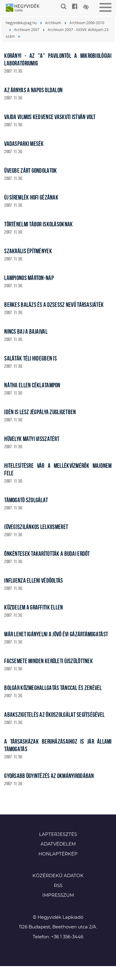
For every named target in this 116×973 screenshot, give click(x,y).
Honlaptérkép (58, 854)
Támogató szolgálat (26, 499)
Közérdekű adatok (58, 876)
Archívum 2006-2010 (86, 22)
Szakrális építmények (28, 250)
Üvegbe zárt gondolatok (30, 170)
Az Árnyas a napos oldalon (33, 90)
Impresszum (58, 895)
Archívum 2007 (26, 29)
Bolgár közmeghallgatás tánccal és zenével (53, 687)
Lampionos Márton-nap (29, 277)
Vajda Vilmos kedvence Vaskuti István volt (49, 116)
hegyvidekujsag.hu (21, 22)
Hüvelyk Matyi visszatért (31, 438)
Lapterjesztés (58, 834)
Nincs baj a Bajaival (25, 331)
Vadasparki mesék (24, 143)
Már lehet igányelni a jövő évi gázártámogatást (56, 634)
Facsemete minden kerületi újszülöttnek (48, 660)
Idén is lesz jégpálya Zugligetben (40, 411)
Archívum (53, 22)
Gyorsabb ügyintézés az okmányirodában (49, 775)
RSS (58, 885)
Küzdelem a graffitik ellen (33, 607)
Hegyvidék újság (26, 8)
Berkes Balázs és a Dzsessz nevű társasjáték (54, 304)
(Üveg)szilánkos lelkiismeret (36, 526)
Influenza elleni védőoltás (33, 580)
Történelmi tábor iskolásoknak (38, 224)
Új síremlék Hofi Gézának (31, 197)
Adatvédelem (58, 844)
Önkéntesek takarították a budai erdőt (47, 553)
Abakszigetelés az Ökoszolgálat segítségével (54, 714)
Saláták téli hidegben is (30, 358)
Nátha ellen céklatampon (32, 385)
